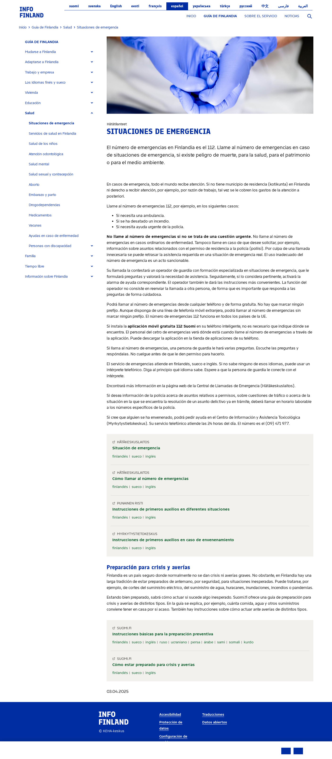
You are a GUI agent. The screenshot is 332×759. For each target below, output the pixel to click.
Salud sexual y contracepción (51, 174)
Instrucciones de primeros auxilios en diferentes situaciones (171, 509)
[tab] (61, 52)
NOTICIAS (292, 16)
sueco (137, 456)
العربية (303, 6)
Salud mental (39, 164)
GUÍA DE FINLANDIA (220, 16)
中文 (265, 6)
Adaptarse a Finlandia (42, 62)
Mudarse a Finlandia (40, 52)
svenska (94, 6)
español (177, 6)
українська (201, 6)
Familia (30, 256)
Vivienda (31, 93)
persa (195, 642)
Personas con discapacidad (50, 246)
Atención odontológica (46, 154)
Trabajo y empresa (39, 72)
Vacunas (35, 225)
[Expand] (92, 52)
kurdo (248, 642)
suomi (74, 6)
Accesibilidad (170, 715)
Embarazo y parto (42, 195)
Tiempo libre (34, 266)
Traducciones (213, 715)
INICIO (191, 16)
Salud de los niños (43, 144)
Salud (29, 113)
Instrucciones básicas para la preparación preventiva (162, 634)
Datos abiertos (214, 722)
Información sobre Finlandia (46, 277)
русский (246, 6)
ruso (163, 642)
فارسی (283, 6)
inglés (150, 456)
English (116, 6)
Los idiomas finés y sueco (45, 83)
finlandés (120, 456)
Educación (33, 103)
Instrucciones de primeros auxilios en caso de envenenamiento (173, 540)
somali (234, 642)
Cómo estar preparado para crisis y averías (153, 664)
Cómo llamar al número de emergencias (150, 478)
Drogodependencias (44, 205)
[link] (31, 12)
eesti (135, 6)
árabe (208, 642)
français (155, 6)
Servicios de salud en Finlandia (52, 134)
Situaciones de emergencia (51, 123)
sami (221, 642)
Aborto (34, 185)
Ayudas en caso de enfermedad (54, 236)
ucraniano (179, 642)
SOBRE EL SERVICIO (260, 16)
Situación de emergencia (136, 448)
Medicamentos (40, 215)
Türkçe (225, 6)
